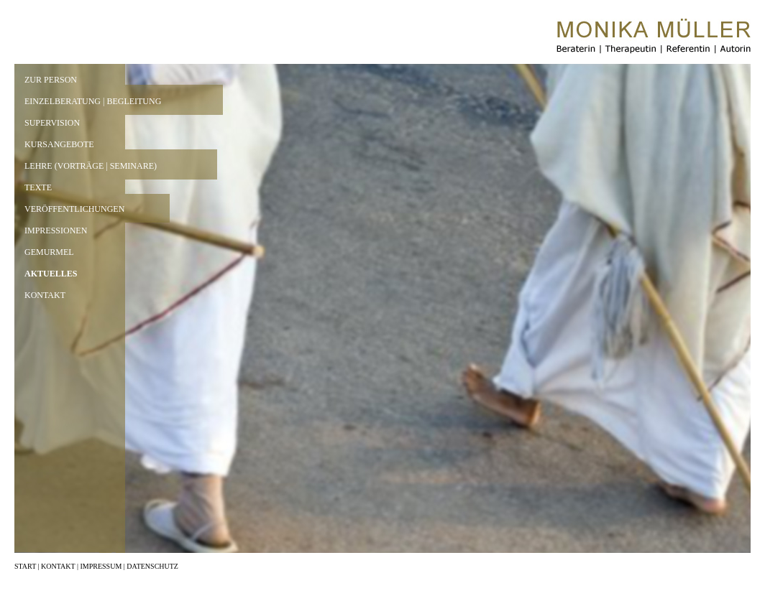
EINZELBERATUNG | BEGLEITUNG (92, 101)
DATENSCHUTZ (152, 566)
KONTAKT (44, 295)
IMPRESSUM (101, 566)
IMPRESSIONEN (55, 230)
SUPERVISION (52, 123)
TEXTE (38, 187)
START (25, 566)
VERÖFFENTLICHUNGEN (74, 209)
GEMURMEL (49, 252)
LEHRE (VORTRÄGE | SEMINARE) (90, 166)
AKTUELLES (50, 274)
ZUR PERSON (50, 80)
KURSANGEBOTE (59, 144)
